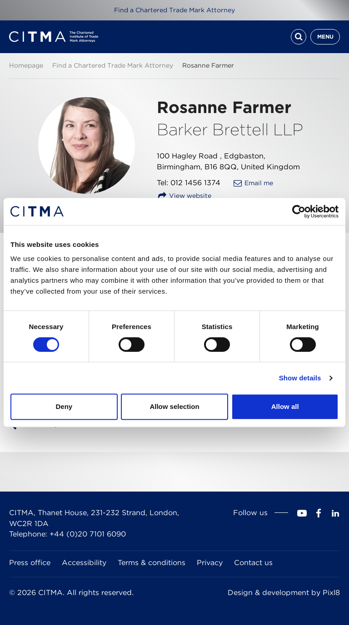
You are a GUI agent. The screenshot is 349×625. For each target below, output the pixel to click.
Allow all (285, 406)
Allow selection (174, 406)
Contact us (253, 562)
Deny (63, 406)
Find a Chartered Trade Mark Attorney (174, 10)
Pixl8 (331, 592)
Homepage (26, 65)
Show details (300, 378)
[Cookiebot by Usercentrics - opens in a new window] (299, 211)
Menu (325, 36)
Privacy (210, 562)
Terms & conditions (151, 562)
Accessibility (84, 562)
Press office (29, 562)
